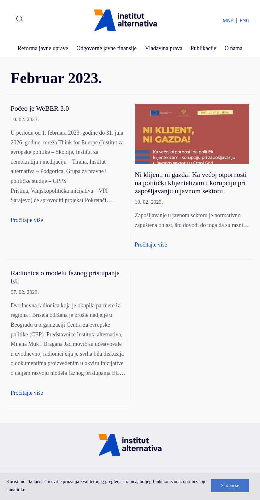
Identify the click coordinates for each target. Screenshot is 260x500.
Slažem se (230, 485)
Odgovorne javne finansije (106, 48)
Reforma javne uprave (43, 48)
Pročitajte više (27, 220)
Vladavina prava (163, 48)
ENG (244, 20)
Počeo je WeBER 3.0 (40, 108)
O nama (233, 48)
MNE (228, 20)
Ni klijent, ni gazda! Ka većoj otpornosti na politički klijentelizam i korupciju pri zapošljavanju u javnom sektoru (191, 183)
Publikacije (203, 48)
